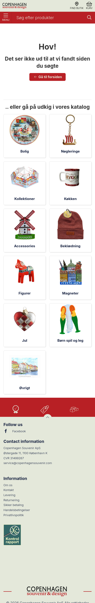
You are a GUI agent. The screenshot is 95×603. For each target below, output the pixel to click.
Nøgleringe (70, 151)
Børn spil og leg (70, 340)
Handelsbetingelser (16, 510)
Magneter (70, 293)
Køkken (70, 199)
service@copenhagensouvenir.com (27, 463)
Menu (5, 17)
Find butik (76, 6)
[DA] (15, 6)
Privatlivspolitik (13, 515)
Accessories (24, 246)
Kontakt (8, 490)
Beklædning (70, 246)
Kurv (89, 6)
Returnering (11, 500)
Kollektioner (24, 199)
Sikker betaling (13, 505)
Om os (7, 485)
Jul (24, 340)
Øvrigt (24, 388)
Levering (9, 495)
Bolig (24, 151)
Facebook (14, 431)
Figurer (24, 293)
